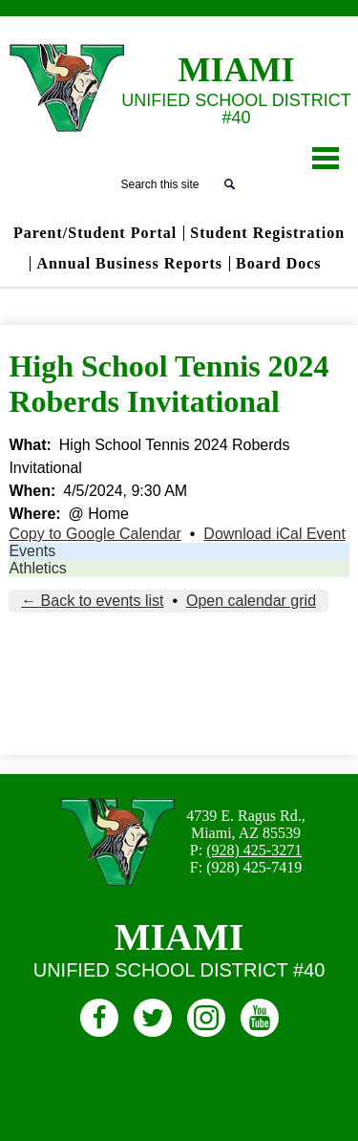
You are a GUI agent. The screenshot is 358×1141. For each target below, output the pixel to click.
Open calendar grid (251, 600)
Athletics (37, 568)
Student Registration (267, 233)
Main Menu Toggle (325, 158)
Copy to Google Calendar (95, 534)
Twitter (153, 1021)
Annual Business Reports (129, 263)
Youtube (260, 1021)
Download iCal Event (274, 534)
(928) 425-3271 (254, 850)
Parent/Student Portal (95, 233)
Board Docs (279, 263)
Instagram (206, 1021)
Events (32, 551)
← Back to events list (92, 600)
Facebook (99, 1021)
